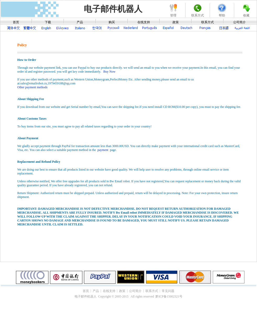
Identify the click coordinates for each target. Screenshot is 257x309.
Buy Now (109, 71)
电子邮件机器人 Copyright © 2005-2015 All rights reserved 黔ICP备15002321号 (128, 296)
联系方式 (207, 22)
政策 (175, 22)
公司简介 (239, 22)
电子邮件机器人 (113, 9)
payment (103, 150)
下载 (48, 22)
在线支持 (143, 22)
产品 (80, 22)
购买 (112, 22)
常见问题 (168, 291)
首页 (16, 22)
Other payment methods (32, 87)
